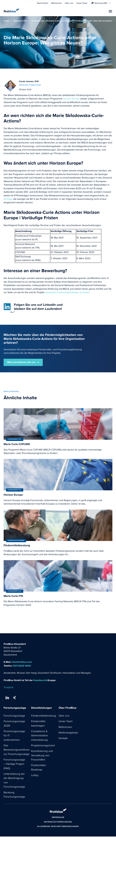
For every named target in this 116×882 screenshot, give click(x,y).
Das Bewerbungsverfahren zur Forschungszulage (17, 750)
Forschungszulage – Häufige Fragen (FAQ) (14, 765)
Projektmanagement (43, 746)
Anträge (8, 199)
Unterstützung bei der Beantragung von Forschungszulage (14, 781)
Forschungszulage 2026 (14, 724)
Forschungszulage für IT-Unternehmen (14, 736)
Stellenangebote (68, 733)
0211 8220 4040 (22, 665)
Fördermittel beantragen (38, 724)
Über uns (69, 3)
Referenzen (56, 3)
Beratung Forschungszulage (14, 796)
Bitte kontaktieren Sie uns (21, 362)
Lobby (35, 776)
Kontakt (63, 738)
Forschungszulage (14, 715)
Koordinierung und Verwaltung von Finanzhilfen (42, 756)
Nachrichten (42, 3)
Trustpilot (8, 687)
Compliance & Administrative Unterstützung (39, 736)
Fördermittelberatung (43, 715)
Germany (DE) (100, 3)
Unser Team (81, 3)
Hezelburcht (40, 680)
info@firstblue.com (22, 662)
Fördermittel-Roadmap (38, 768)
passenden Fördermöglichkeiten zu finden (67, 292)
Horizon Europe (71, 98)
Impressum (58, 819)
